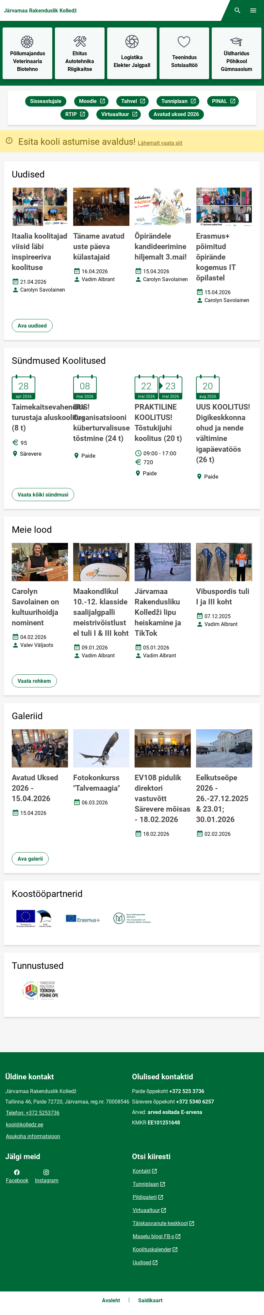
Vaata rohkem (34, 681)
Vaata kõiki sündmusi (43, 495)
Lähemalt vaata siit (160, 143)
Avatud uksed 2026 (176, 114)
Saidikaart (150, 1300)
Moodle (93, 102)
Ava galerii (30, 859)
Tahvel (135, 102)
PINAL (225, 102)
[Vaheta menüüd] (253, 10)
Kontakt (142, 1171)
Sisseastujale (45, 101)
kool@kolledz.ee (24, 1124)
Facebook (17, 1176)
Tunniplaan (180, 102)
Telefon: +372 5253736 (32, 1113)
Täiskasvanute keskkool (160, 1223)
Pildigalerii (145, 1197)
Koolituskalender (152, 1249)
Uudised (142, 1262)
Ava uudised (32, 326)
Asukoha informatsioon (33, 1136)
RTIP (77, 115)
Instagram (46, 1176)
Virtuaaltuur (121, 115)
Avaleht (111, 1300)
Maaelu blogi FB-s (153, 1236)
